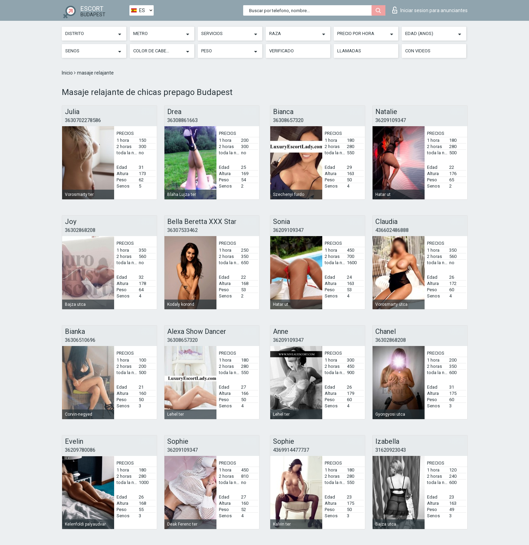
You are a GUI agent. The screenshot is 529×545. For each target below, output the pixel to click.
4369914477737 (291, 450)
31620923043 (390, 450)
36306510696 (80, 340)
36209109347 (390, 120)
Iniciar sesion (430, 10)
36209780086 (80, 450)
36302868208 (80, 230)
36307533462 (182, 230)
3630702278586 (83, 120)
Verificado (281, 50)
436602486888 (392, 230)
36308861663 (182, 120)
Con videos (417, 50)
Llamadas (349, 50)
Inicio (68, 73)
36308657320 (288, 120)
